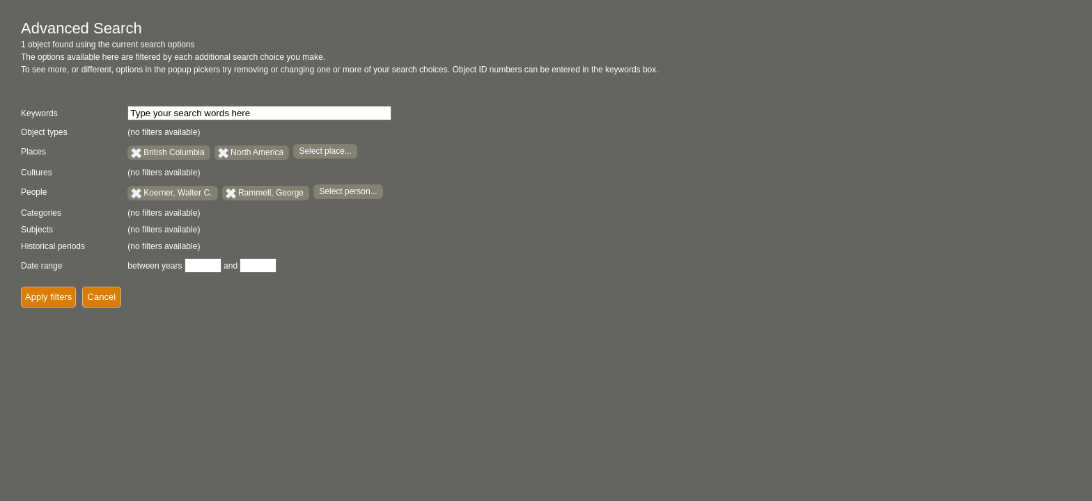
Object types (44, 132)
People (34, 192)
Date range (41, 266)
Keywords (39, 113)
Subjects (37, 229)
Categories (41, 213)
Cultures (36, 172)
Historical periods (53, 246)
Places (33, 152)
